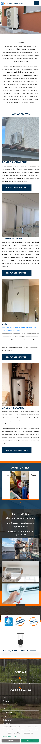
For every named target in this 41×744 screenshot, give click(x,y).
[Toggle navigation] (36, 3)
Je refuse (10, 741)
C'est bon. (29, 741)
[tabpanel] (20, 485)
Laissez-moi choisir (9, 736)
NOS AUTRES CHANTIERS (17, 188)
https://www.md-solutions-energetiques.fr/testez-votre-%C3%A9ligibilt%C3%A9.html (19, 329)
